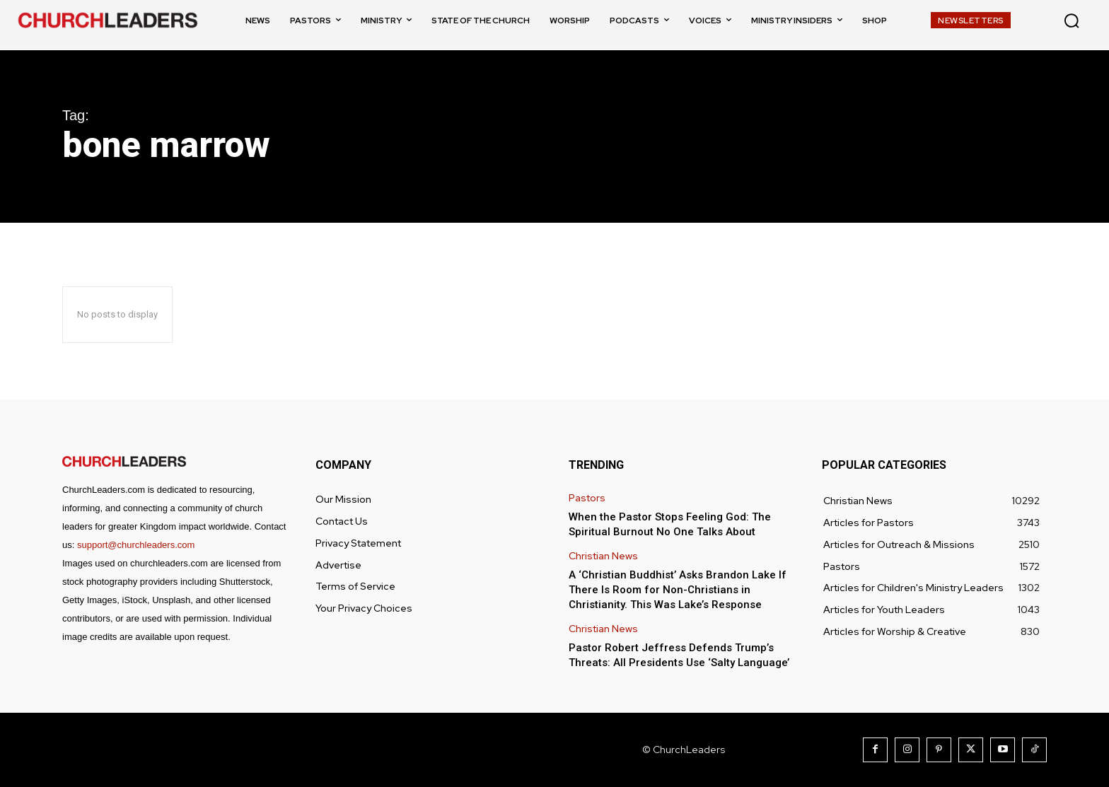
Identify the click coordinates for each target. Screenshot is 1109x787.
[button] (1071, 20)
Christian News (603, 556)
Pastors (587, 498)
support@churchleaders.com (135, 545)
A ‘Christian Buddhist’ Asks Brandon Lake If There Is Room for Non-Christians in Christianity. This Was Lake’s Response (677, 590)
